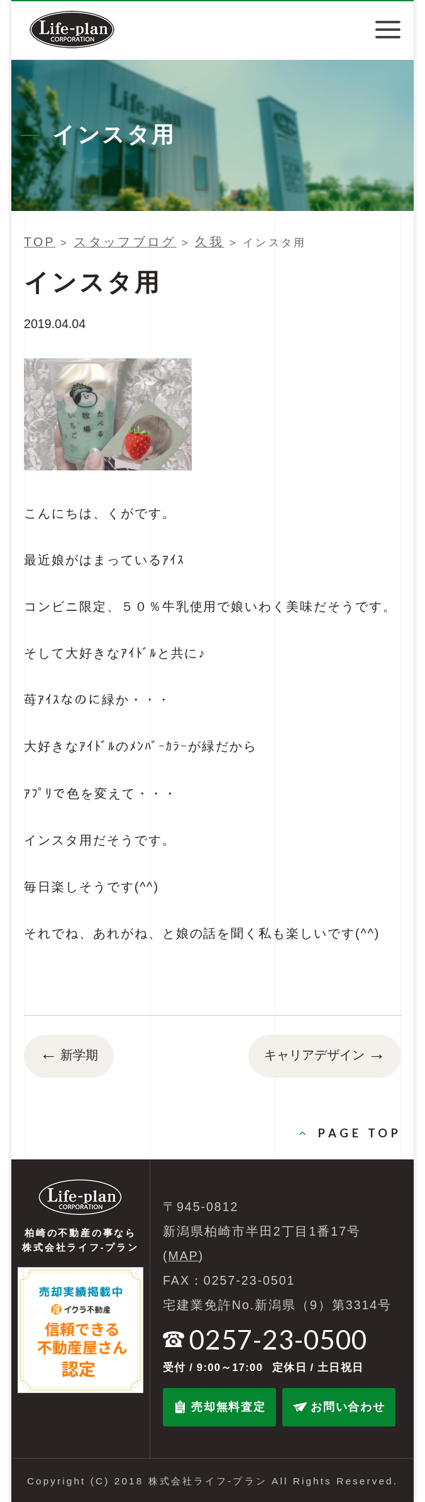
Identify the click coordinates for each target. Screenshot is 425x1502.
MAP (183, 1256)
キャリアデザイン (324, 1056)
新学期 (69, 1056)
